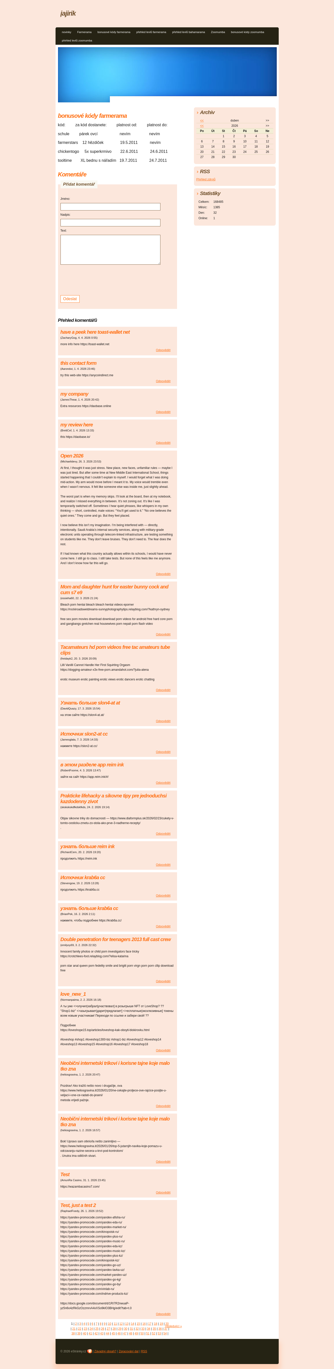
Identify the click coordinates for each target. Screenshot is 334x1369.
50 (142, 1333)
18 (155, 1324)
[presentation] (98, 279)
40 (84, 1333)
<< (202, 120)
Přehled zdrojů (205, 179)
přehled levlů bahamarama (188, 32)
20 (167, 1324)
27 (108, 1328)
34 (148, 1328)
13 (126, 1324)
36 (160, 1328)
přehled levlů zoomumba (77, 40)
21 (73, 1328)
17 (149, 1324)
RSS (144, 1351)
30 (125, 1328)
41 (90, 1333)
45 (113, 1333)
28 (114, 1328)
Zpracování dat (129, 1351)
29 (119, 1328)
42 (96, 1333)
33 (143, 1328)
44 (107, 1333)
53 (159, 1333)
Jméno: (65, 199)
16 (144, 1324)
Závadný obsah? (105, 1351)
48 (130, 1333)
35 (154, 1328)
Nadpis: (66, 214)
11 (115, 1324)
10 (109, 1324)
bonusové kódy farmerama (113, 32)
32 (137, 1328)
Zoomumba (218, 32)
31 (131, 1328)
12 (121, 1324)
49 (136, 1333)
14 (132, 1324)
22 (79, 1328)
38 (73, 1333)
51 (147, 1333)
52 (153, 1333)
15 (138, 1324)
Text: (64, 230)
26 (102, 1328)
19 (161, 1324)
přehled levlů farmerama (151, 32)
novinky (66, 32)
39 (78, 1333)
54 (165, 1333)
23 (85, 1328)
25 (96, 1328)
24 (91, 1328)
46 (119, 1333)
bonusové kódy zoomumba (247, 32)
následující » (173, 1326)
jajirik (68, 13)
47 (124, 1333)
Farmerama (84, 32)
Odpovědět (163, 350)
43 (101, 1333)
